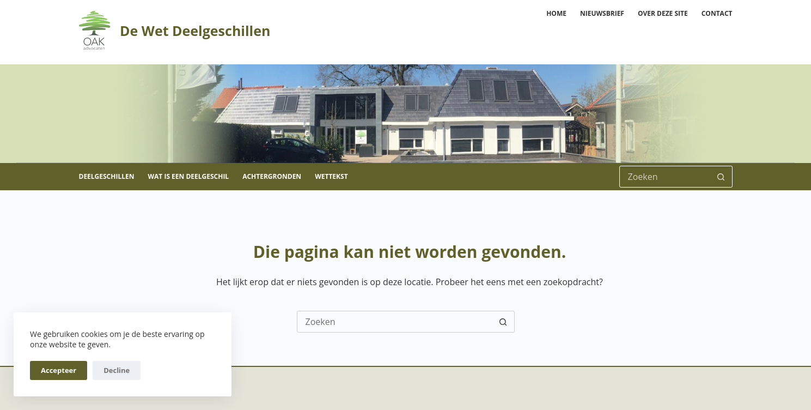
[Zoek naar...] (665, 177)
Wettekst (331, 176)
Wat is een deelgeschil (188, 176)
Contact (717, 13)
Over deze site (663, 13)
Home (556, 13)
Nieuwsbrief (602, 13)
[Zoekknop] (721, 177)
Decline (116, 370)
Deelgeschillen (107, 176)
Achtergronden (271, 176)
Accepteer (58, 370)
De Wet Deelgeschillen (195, 30)
